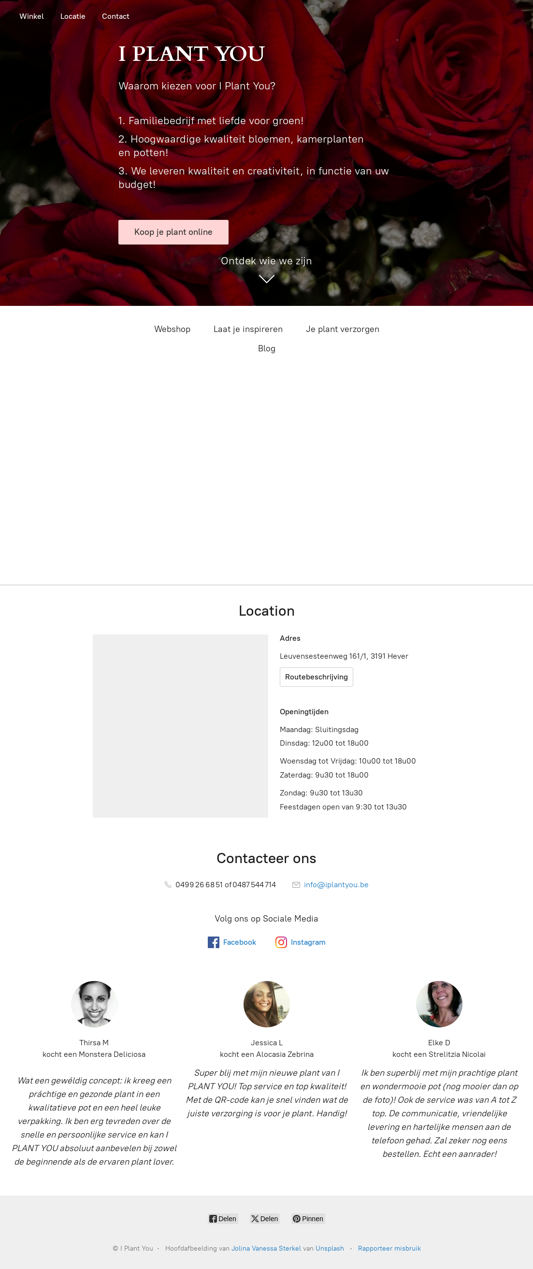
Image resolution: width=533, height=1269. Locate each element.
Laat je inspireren (248, 329)
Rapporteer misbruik (389, 1248)
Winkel (31, 16)
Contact (116, 16)
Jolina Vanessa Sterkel (266, 1248)
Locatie (73, 16)
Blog (266, 348)
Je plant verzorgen (342, 329)
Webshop (172, 329)
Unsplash (330, 1248)
